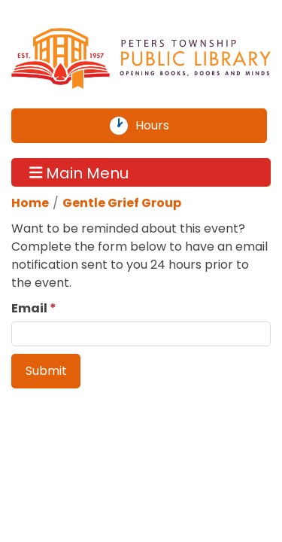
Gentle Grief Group (121, 203)
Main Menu (79, 172)
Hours (161, 126)
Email (29, 308)
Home (30, 203)
